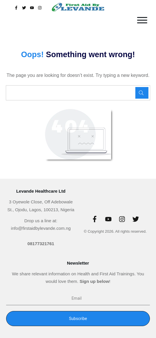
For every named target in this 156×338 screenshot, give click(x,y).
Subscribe (78, 318)
